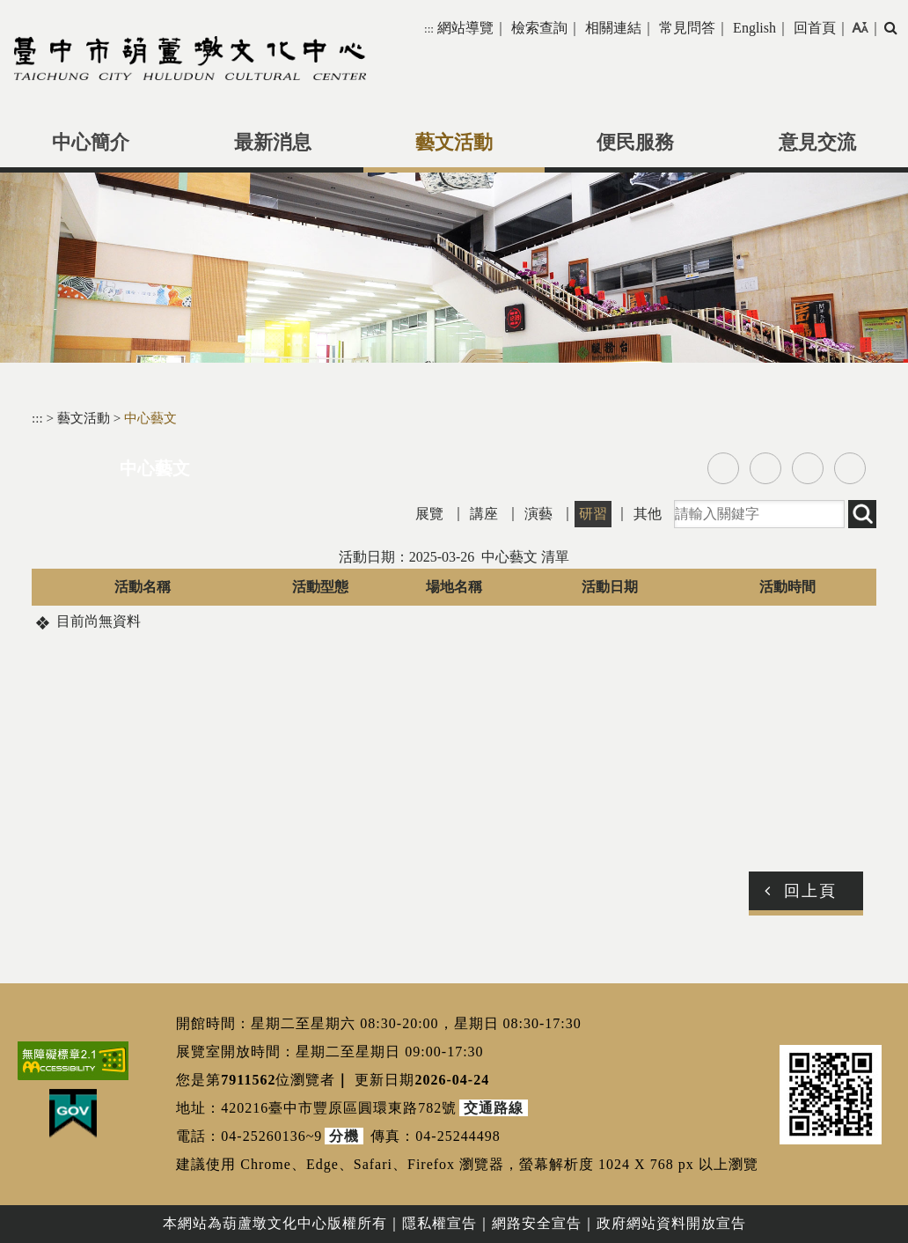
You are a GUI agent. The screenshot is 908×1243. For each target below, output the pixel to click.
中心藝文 (150, 417)
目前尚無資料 (98, 621)
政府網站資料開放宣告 (671, 1223)
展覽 (429, 513)
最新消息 (272, 142)
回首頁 (815, 27)
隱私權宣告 (439, 1223)
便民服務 (635, 142)
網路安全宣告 (537, 1223)
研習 (593, 513)
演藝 (538, 513)
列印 (850, 468)
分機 (344, 1136)
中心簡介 (90, 142)
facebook (723, 468)
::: (429, 28)
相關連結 (613, 27)
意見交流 (817, 142)
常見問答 (687, 27)
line (808, 468)
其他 (647, 513)
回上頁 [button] (810, 891)
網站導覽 (465, 27)
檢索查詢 (539, 27)
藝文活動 (454, 142)
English (754, 27)
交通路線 (494, 1107)
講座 (484, 513)
